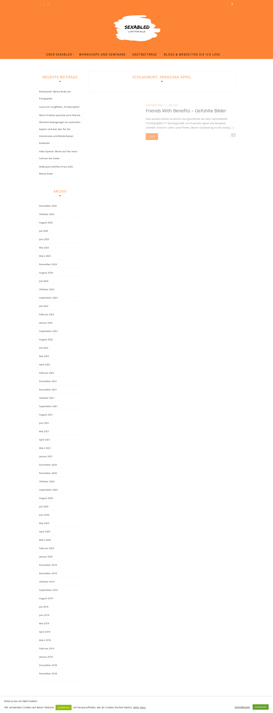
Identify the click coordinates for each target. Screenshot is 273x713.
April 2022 (44, 364)
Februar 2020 (46, 548)
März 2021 (45, 448)
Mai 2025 (44, 247)
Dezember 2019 (48, 565)
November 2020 (48, 473)
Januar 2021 (46, 456)
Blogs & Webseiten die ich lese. (192, 54)
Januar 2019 (46, 656)
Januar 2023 (46, 322)
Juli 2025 (43, 230)
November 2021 (48, 389)
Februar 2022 (46, 372)
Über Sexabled (59, 54)
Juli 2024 (43, 281)
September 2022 (48, 331)
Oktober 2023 (46, 289)
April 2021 (44, 439)
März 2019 (45, 640)
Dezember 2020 (48, 464)
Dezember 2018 (48, 665)
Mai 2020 (44, 523)
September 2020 (48, 489)
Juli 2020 (43, 506)
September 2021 (48, 406)
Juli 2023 (43, 306)
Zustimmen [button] (63, 707)
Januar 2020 (46, 556)
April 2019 (44, 631)
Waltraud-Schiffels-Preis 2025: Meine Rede (56, 170)
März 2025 (45, 256)
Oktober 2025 (46, 214)
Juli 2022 (43, 347)
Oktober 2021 (46, 397)
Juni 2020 (44, 514)
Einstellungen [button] (242, 707)
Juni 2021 (44, 423)
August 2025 (46, 222)
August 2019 (46, 598)
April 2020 (44, 531)
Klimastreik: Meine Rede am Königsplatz (55, 95)
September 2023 (48, 297)
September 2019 (48, 590)
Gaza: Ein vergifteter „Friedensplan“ (59, 106)
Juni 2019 (44, 615)
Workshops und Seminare (102, 54)
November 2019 (48, 573)
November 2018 (48, 673)
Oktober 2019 (46, 581)
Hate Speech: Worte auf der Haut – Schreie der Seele (59, 155)
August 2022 (46, 339)
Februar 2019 (46, 648)
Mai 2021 (44, 431)
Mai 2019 (44, 623)
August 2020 (46, 498)
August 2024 (46, 272)
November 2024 (48, 264)
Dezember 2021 (48, 381)
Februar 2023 (46, 314)
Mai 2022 (44, 356)
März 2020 (45, 539)
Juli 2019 (43, 606)
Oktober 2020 (46, 481)
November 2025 (48, 205)
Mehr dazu (139, 707)
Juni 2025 (44, 239)
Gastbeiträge (144, 54)
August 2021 (46, 414)
